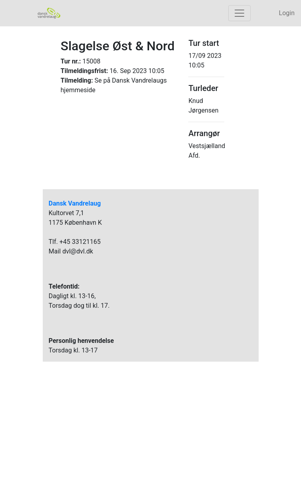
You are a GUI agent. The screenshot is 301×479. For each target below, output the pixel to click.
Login (287, 13)
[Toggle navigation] (239, 13)
